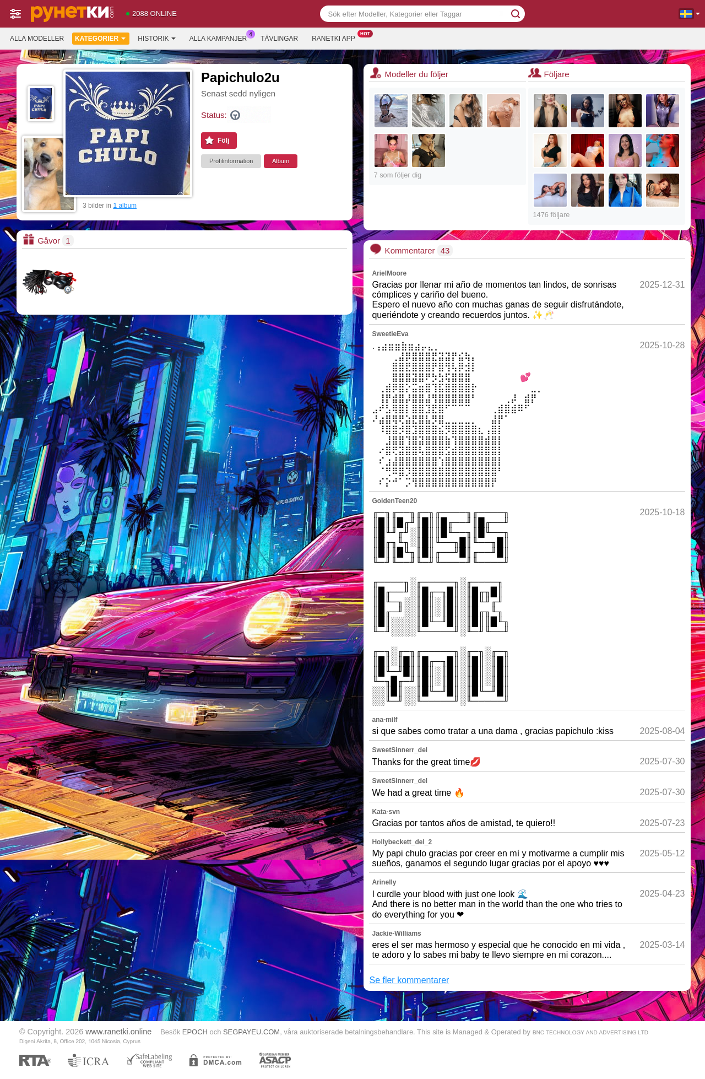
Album (280, 161)
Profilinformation (231, 161)
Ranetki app (336, 37)
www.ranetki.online (118, 1031)
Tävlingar (279, 38)
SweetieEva (390, 334)
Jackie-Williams (396, 933)
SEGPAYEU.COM (251, 1032)
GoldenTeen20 (394, 501)
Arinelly (384, 882)
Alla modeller (37, 38)
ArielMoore (389, 273)
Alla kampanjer (220, 37)
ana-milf (384, 720)
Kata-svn (386, 812)
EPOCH (195, 1032)
